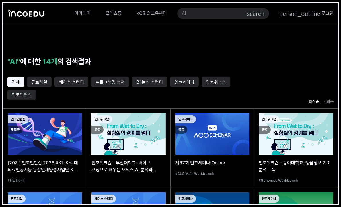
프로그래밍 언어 (110, 82)
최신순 (314, 101)
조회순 (328, 101)
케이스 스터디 (71, 82)
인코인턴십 (22, 95)
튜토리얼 (39, 82)
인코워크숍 (216, 82)
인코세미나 (184, 82)
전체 (16, 82)
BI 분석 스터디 (149, 82)
